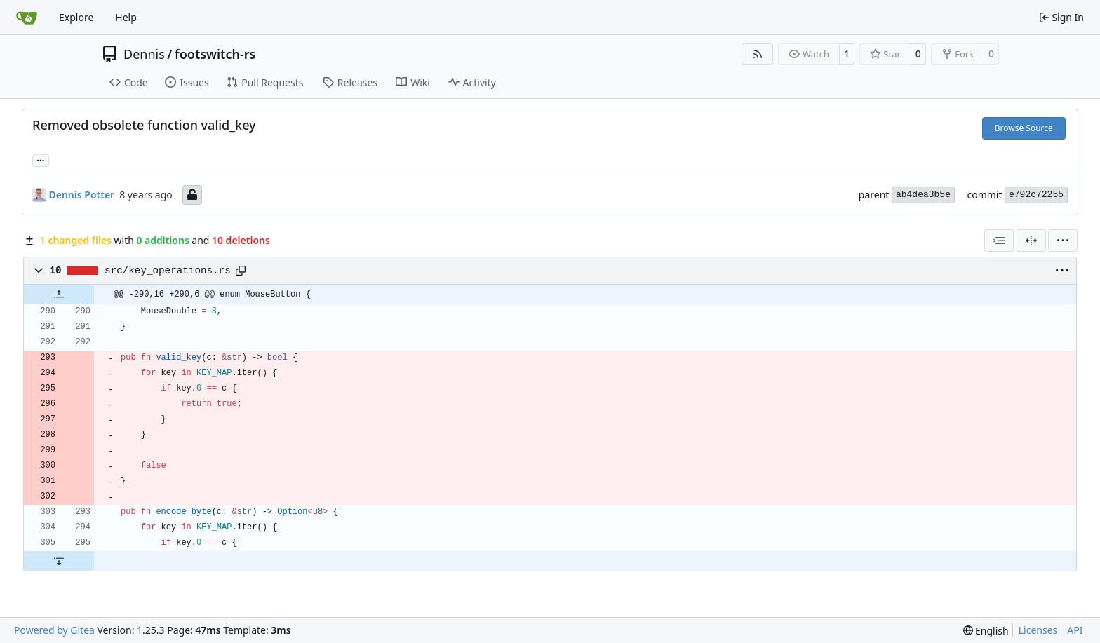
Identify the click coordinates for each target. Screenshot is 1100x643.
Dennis (144, 54)
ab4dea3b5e (923, 194)
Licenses (1038, 630)
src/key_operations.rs (168, 270)
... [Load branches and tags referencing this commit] (40, 159)
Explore (76, 17)
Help (126, 17)
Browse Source (1024, 128)
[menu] (1063, 240)
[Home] (26, 17)
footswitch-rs (215, 54)
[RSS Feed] (758, 54)
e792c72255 (1036, 194)
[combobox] (999, 240)
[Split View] (1031, 240)
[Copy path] (240, 270)
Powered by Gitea (54, 630)
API (1074, 630)
